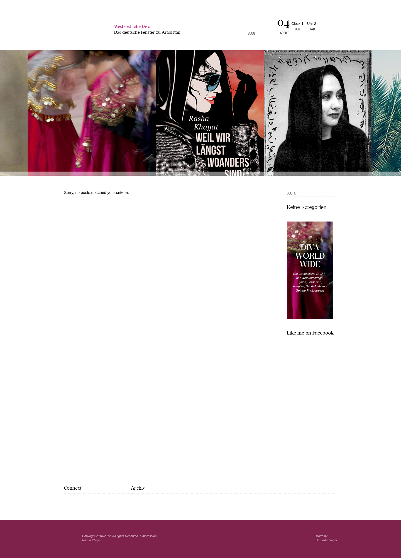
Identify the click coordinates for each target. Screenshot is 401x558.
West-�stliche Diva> (85, 27)
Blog (251, 33)
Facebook (66, 502)
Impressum (149, 536)
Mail (83, 502)
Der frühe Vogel (326, 540)
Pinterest (75, 502)
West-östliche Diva (148, 30)
